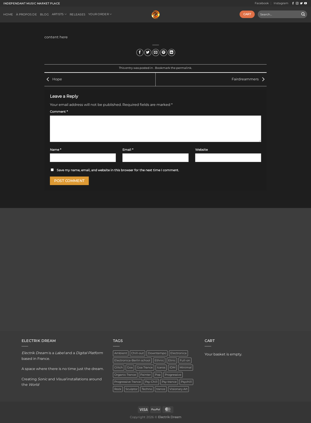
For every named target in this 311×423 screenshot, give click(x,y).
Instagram (281, 3)
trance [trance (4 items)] (160, 389)
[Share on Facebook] (140, 52)
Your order (100, 14)
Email (127, 150)
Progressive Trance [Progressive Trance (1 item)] (127, 381)
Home (8, 14)
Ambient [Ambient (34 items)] (120, 353)
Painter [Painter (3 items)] (145, 374)
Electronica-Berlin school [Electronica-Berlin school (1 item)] (132, 360)
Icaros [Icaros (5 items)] (161, 367)
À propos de (26, 14)
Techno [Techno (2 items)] (147, 389)
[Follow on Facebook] (293, 3)
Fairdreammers (249, 79)
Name (55, 150)
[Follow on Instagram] (297, 3)
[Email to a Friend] (155, 52)
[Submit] (303, 14)
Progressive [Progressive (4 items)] (173, 374)
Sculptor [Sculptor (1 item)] (131, 389)
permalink (183, 68)
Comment (59, 112)
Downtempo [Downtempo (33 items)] (157, 353)
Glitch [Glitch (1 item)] (118, 367)
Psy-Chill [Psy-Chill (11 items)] (151, 381)
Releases (77, 14)
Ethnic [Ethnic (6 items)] (159, 360)
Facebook (262, 3)
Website (201, 150)
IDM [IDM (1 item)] (172, 367)
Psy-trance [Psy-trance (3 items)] (169, 381)
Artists (59, 14)
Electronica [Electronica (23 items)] (178, 353)
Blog (44, 14)
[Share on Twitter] (147, 52)
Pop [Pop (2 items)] (158, 374)
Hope (53, 79)
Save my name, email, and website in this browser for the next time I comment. (118, 170)
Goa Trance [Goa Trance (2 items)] (145, 367)
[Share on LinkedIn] (171, 52)
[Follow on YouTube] (305, 3)
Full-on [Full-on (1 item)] (185, 360)
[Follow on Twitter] (301, 3)
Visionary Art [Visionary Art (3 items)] (178, 389)
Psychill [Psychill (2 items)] (186, 381)
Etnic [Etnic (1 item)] (172, 360)
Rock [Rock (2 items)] (117, 389)
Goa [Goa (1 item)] (130, 367)
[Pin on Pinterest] (163, 52)
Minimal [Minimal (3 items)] (186, 367)
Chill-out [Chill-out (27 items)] (137, 353)
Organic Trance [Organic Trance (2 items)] (125, 374)
